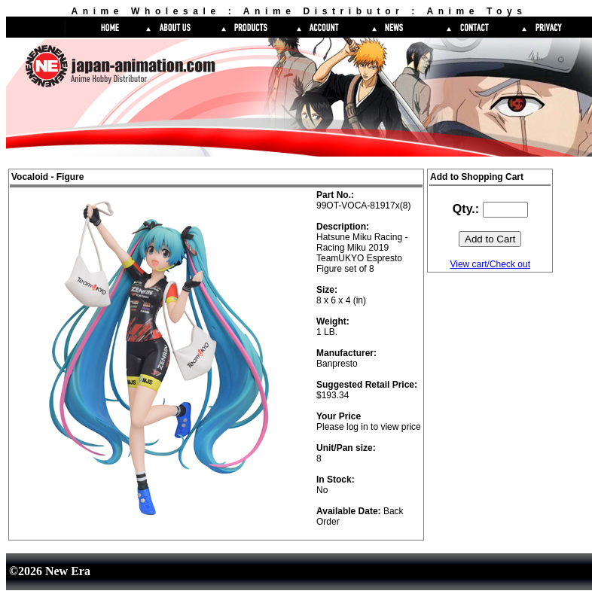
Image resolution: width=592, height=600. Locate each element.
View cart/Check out (490, 264)
